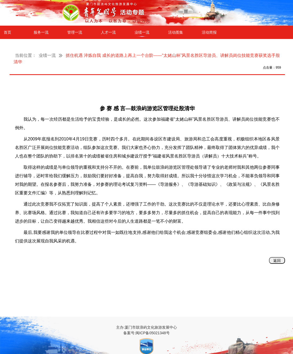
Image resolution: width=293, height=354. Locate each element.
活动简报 (209, 32)
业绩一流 (141, 32)
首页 (7, 32)
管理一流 (74, 32)
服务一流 (41, 32)
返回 (277, 260)
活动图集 (175, 32)
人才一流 (108, 32)
